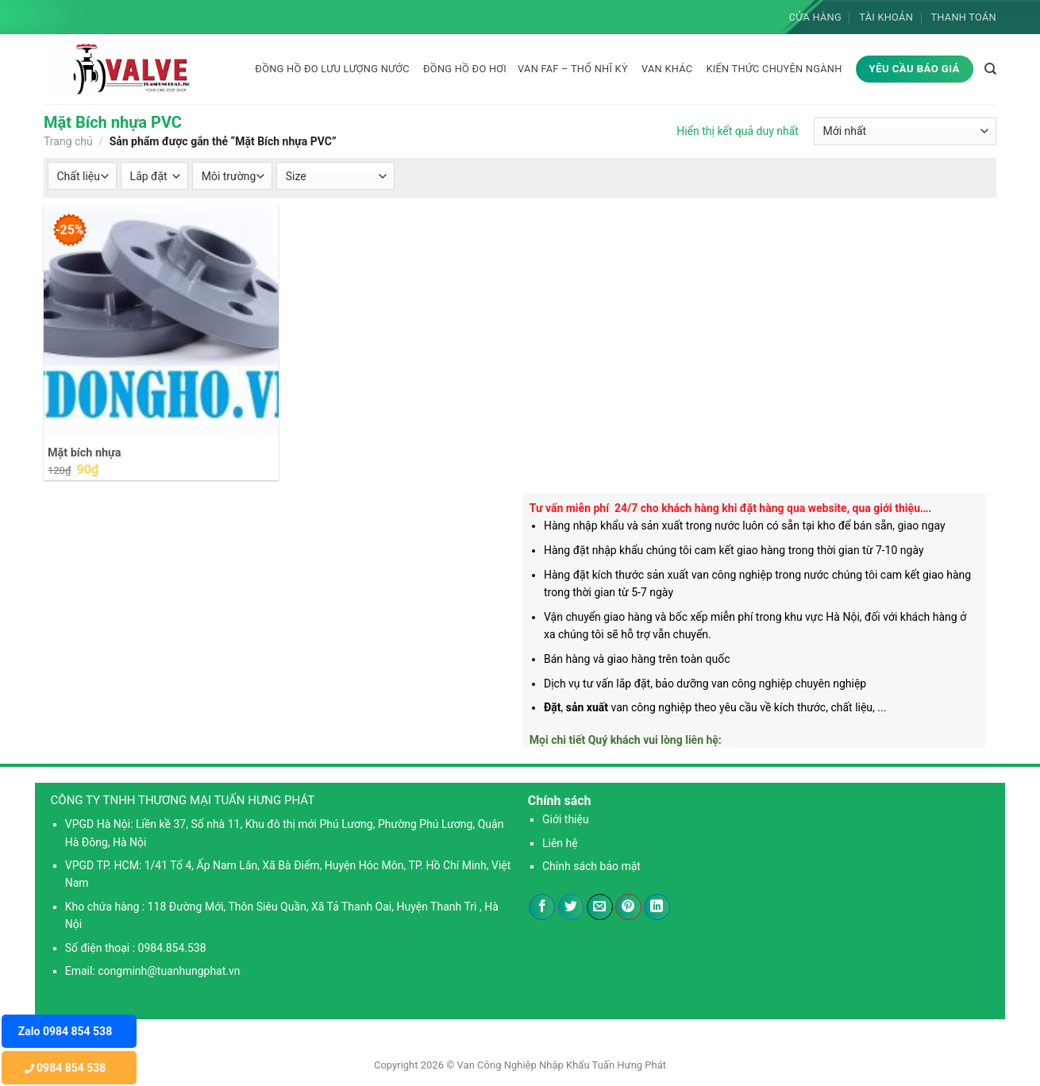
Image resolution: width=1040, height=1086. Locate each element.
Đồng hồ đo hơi (465, 69)
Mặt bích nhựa (84, 453)
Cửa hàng (815, 17)
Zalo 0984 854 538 (65, 1031)
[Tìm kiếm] (990, 69)
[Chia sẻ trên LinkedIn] (657, 907)
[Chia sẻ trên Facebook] (542, 907)
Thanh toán (963, 17)
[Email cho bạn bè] (600, 907)
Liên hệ (560, 843)
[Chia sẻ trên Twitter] (571, 907)
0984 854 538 (65, 1067)
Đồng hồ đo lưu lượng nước (332, 69)
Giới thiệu (565, 819)
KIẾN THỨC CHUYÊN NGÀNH (774, 69)
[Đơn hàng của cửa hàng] (905, 131)
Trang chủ (68, 141)
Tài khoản (886, 17)
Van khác (666, 69)
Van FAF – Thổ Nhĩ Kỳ (573, 69)
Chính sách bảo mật (591, 866)
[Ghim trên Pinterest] (628, 907)
